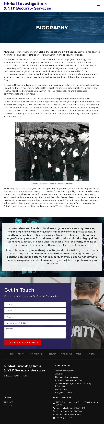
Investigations (37, 354)
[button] (98, 6)
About (22, 354)
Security (52, 354)
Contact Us (90, 354)
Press (78, 354)
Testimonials (66, 354)
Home (11, 354)
